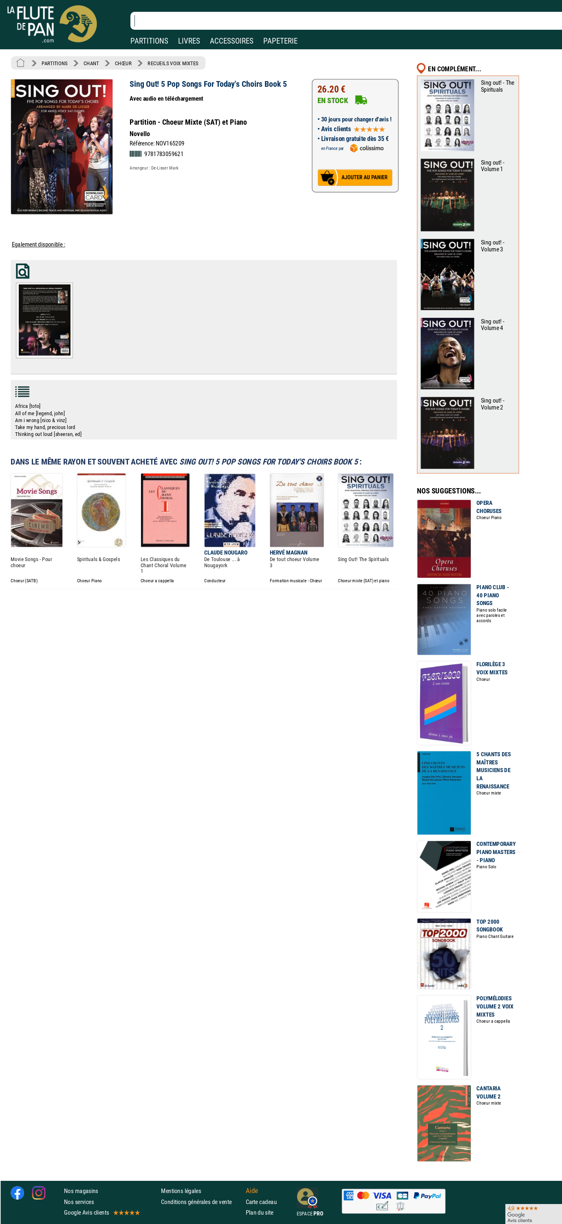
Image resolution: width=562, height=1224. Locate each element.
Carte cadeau (261, 1201)
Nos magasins (81, 1190)
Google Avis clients (101, 1212)
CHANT (91, 63)
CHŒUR (123, 63)
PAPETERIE (280, 41)
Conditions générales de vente (201, 1201)
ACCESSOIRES (231, 41)
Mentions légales (181, 1190)
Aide (252, 1191)
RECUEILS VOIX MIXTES (173, 63)
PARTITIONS (149, 41)
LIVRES (189, 41)
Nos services (79, 1201)
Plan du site (259, 1212)
